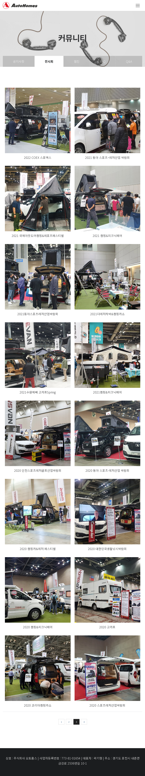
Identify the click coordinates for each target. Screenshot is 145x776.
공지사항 (18, 61)
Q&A (129, 61)
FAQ (103, 61)
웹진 (76, 61)
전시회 (49, 61)
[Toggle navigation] (137, 5)
